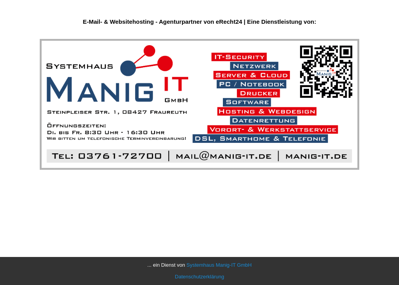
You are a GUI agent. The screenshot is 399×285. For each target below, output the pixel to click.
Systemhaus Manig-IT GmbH (219, 265)
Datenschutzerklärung (199, 277)
